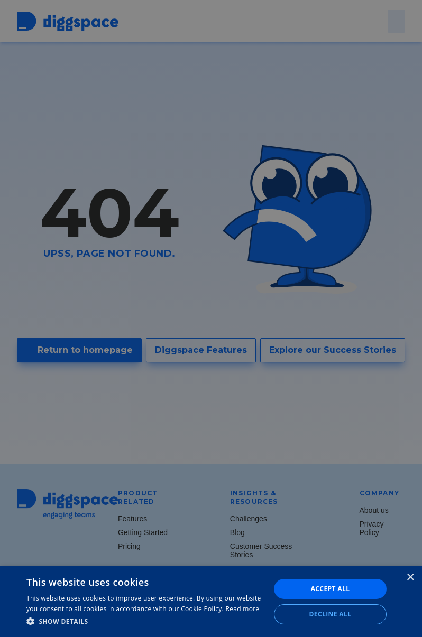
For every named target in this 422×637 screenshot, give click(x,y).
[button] (144, 621)
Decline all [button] (330, 614)
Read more (242, 608)
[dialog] (211, 318)
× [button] (410, 578)
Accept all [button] (330, 588)
